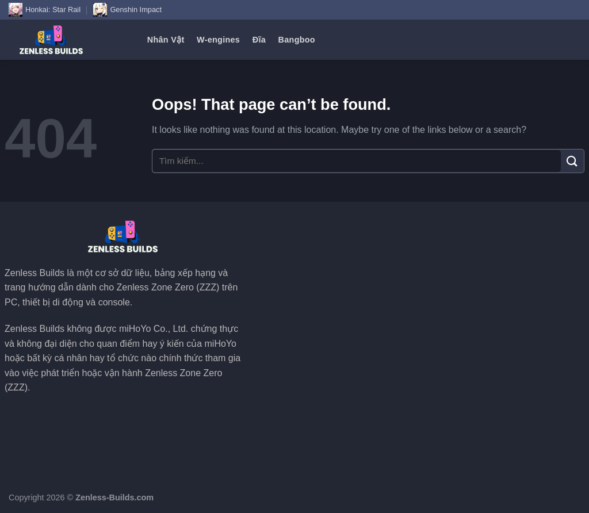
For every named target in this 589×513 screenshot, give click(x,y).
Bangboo (296, 39)
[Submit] (572, 161)
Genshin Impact (127, 10)
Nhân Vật (166, 39)
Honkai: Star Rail (45, 10)
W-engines (218, 39)
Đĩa (259, 39)
